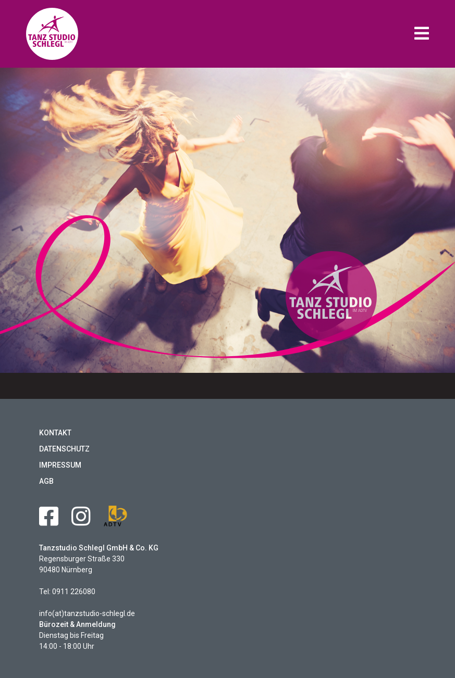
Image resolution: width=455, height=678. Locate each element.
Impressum (60, 465)
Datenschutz (64, 449)
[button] (421, 34)
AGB (46, 481)
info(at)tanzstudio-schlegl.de (87, 613)
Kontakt (55, 433)
